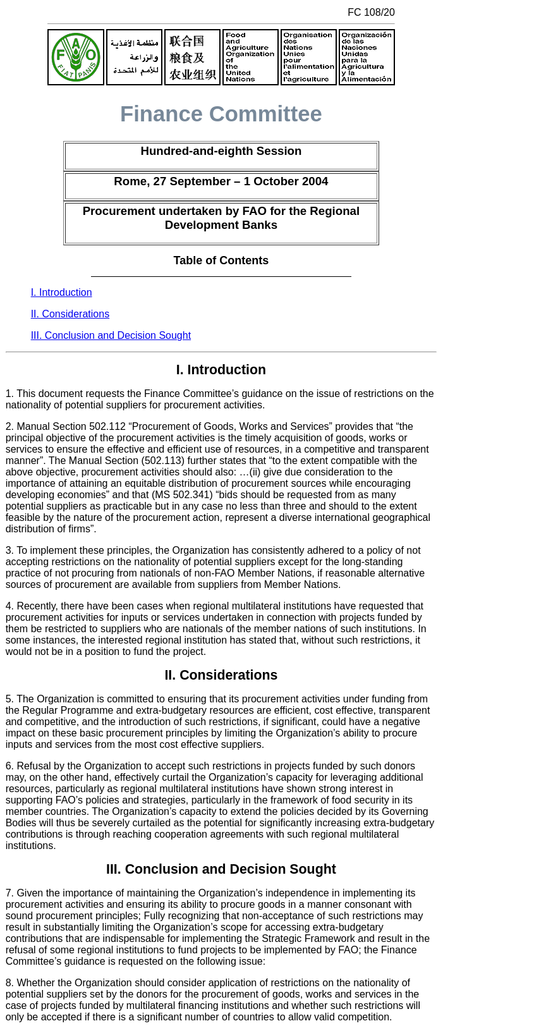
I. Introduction (61, 292)
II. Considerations (70, 314)
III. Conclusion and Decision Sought (111, 335)
